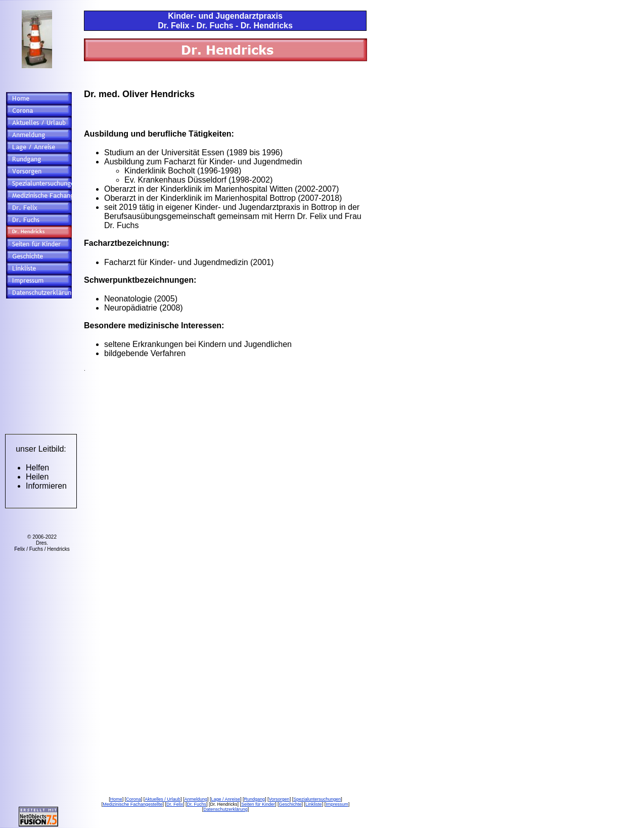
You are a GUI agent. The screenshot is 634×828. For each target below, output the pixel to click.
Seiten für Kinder (258, 804)
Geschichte (290, 804)
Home (116, 799)
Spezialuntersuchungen (317, 799)
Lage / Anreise (225, 799)
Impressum (337, 804)
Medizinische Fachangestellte (132, 804)
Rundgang (254, 799)
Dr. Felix (174, 804)
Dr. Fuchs (196, 804)
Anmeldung (195, 799)
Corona (133, 799)
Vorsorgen (279, 799)
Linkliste (313, 804)
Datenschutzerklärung (225, 809)
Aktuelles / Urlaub (162, 799)
